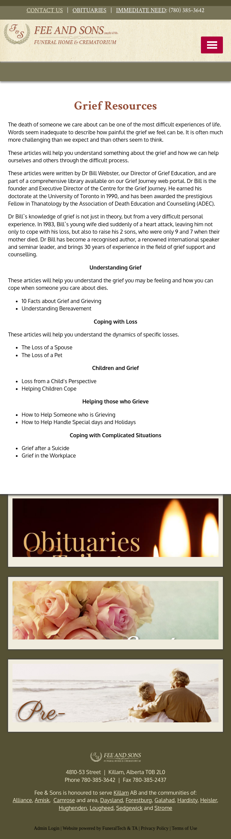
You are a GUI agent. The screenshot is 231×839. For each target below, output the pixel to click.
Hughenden (73, 808)
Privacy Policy (155, 828)
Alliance (22, 800)
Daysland (111, 800)
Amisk (42, 800)
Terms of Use (184, 828)
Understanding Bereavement (57, 308)
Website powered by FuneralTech (94, 828)
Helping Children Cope (49, 388)
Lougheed (101, 808)
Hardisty (187, 800)
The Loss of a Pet (42, 355)
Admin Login (46, 828)
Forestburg (139, 800)
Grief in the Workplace (49, 455)
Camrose (64, 800)
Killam (121, 792)
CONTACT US (45, 10)
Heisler (208, 800)
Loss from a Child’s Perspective (59, 381)
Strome (163, 808)
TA (134, 828)
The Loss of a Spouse (47, 347)
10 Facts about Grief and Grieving (61, 301)
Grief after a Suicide (45, 448)
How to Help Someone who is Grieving (69, 414)
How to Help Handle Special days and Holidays (79, 422)
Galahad (165, 800)
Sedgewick (129, 808)
